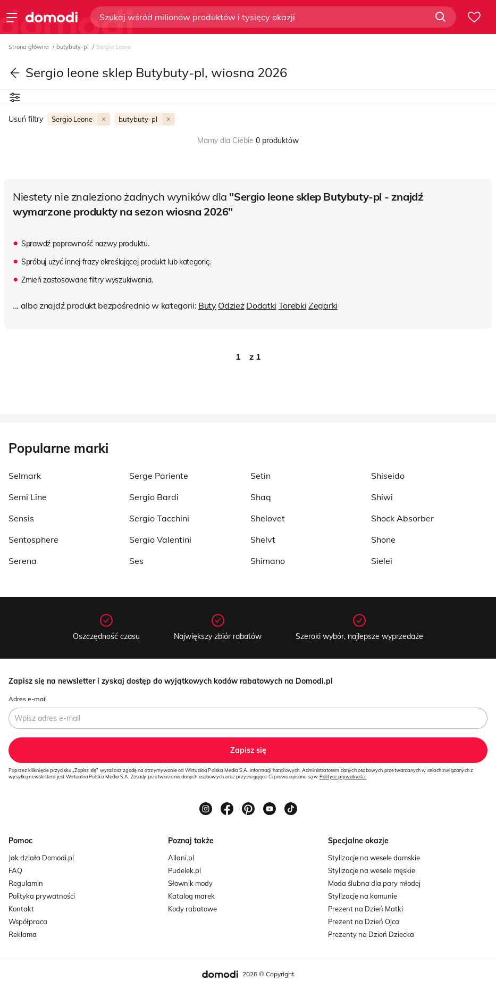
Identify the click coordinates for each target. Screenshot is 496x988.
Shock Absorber (402, 518)
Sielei (381, 560)
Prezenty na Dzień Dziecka (371, 934)
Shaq (260, 497)
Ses (136, 560)
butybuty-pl (73, 47)
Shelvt (262, 539)
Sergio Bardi (154, 497)
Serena (23, 560)
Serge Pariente (158, 475)
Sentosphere (33, 539)
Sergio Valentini (160, 539)
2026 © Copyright (268, 974)
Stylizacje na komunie (362, 896)
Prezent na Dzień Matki (365, 908)
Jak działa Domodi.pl (41, 857)
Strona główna (30, 47)
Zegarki (323, 305)
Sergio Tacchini (159, 518)
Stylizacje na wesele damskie (374, 857)
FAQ (15, 870)
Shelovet (267, 518)
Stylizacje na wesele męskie (371, 870)
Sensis (21, 518)
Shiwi (382, 497)
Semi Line (28, 497)
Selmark (25, 475)
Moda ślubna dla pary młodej (374, 883)
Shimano (267, 560)
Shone (383, 539)
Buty (207, 305)
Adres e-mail (28, 699)
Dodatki (261, 305)
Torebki (293, 305)
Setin (260, 475)
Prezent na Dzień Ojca (363, 921)
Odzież (231, 305)
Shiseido (388, 475)
